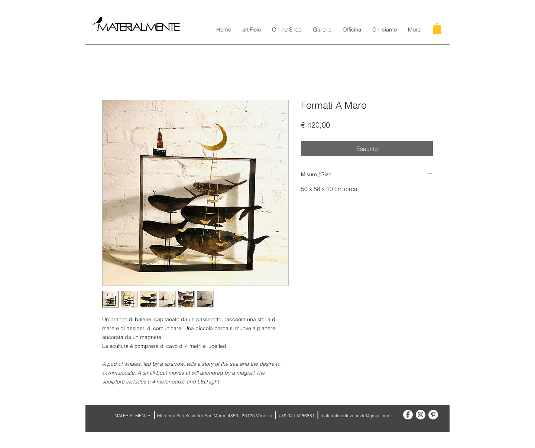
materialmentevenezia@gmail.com (355, 415)
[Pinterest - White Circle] (433, 414)
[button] (437, 28)
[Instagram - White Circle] (420, 414)
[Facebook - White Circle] (408, 414)
